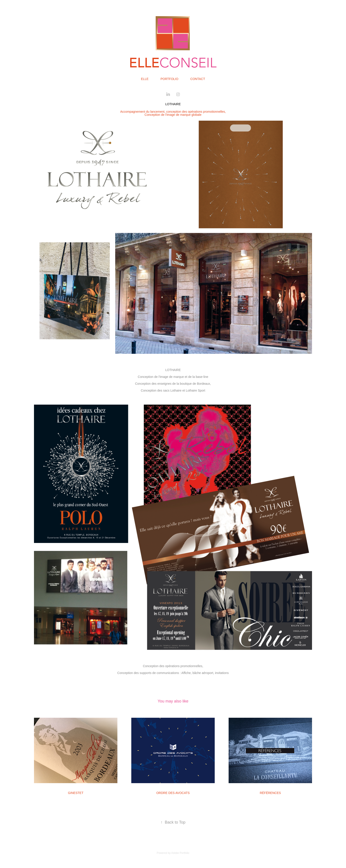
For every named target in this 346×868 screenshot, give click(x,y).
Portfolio (169, 79)
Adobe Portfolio (180, 853)
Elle (145, 79)
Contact (197, 79)
